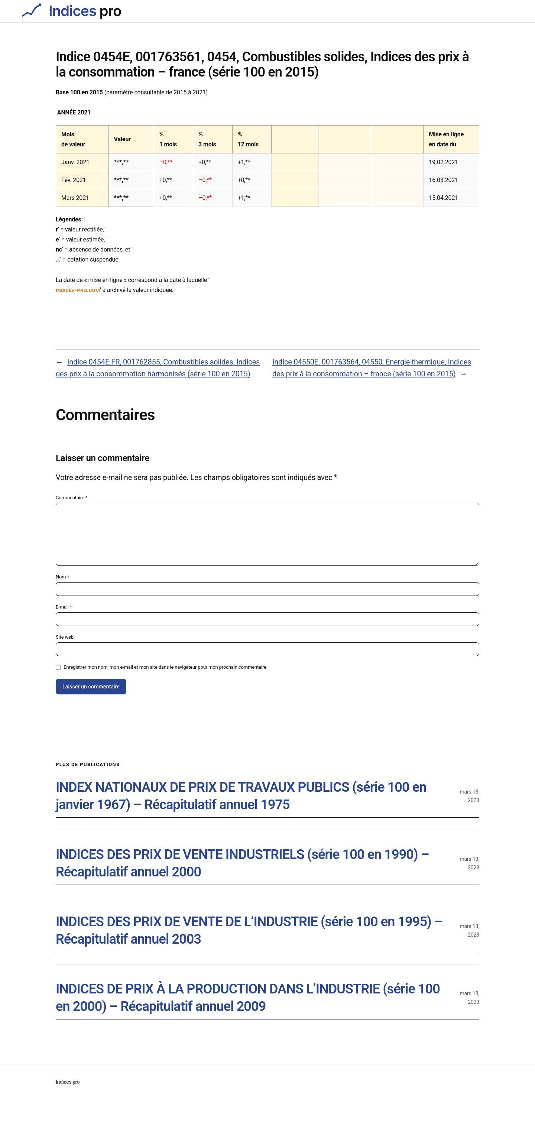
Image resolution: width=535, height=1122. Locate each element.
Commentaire (71, 497)
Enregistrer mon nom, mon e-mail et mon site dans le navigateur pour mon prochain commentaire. (166, 667)
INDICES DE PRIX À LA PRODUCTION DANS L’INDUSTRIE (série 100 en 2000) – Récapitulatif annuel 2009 (248, 997)
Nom (62, 577)
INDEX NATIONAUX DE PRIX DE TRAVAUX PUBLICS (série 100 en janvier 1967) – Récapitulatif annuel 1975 (241, 796)
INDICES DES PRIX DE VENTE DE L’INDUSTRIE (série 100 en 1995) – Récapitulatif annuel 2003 (249, 930)
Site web (65, 637)
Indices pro (68, 1082)
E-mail (64, 607)
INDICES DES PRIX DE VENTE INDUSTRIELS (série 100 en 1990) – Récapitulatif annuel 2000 (242, 863)
